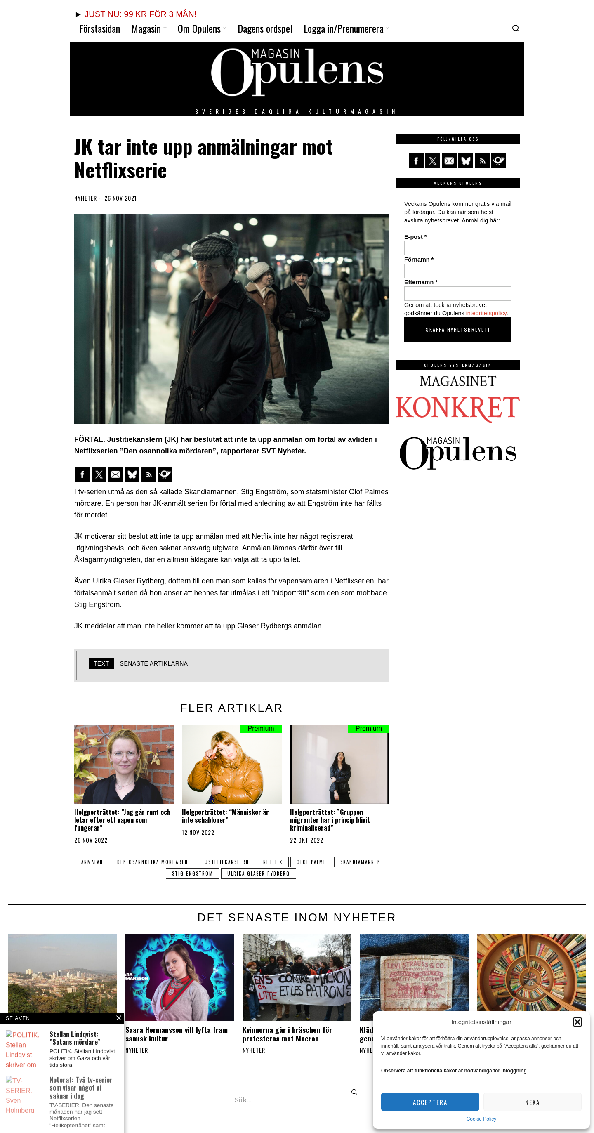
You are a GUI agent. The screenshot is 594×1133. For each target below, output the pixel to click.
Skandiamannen (360, 862)
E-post (415, 237)
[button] (577, 1022)
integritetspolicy (486, 313)
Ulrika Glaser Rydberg (258, 873)
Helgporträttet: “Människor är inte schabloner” (225, 816)
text (101, 663)
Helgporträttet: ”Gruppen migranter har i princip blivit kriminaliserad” (330, 820)
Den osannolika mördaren (152, 862)
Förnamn (419, 259)
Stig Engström (192, 873)
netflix (273, 862)
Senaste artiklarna (154, 663)
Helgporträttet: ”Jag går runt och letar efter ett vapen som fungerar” (122, 820)
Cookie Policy (482, 1119)
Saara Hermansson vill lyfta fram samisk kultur (176, 1034)
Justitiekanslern (225, 862)
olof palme (311, 862)
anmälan (92, 862)
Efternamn (421, 282)
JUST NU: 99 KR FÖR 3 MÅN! (140, 14)
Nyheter (85, 198)
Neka (532, 1102)
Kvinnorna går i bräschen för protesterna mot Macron (287, 1034)
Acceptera (430, 1102)
